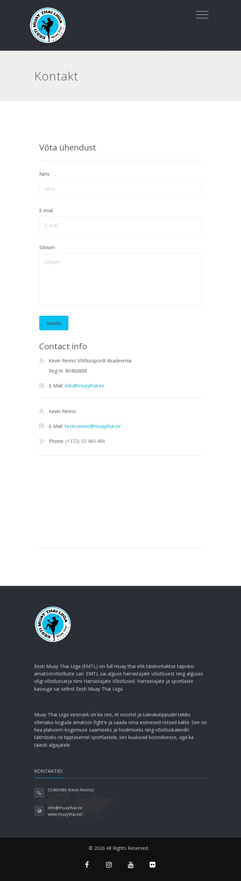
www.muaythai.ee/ (65, 814)
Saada (53, 323)
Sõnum (47, 247)
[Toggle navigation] (202, 15)
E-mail (46, 210)
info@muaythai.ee (84, 385)
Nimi (44, 174)
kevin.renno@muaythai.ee (93, 426)
